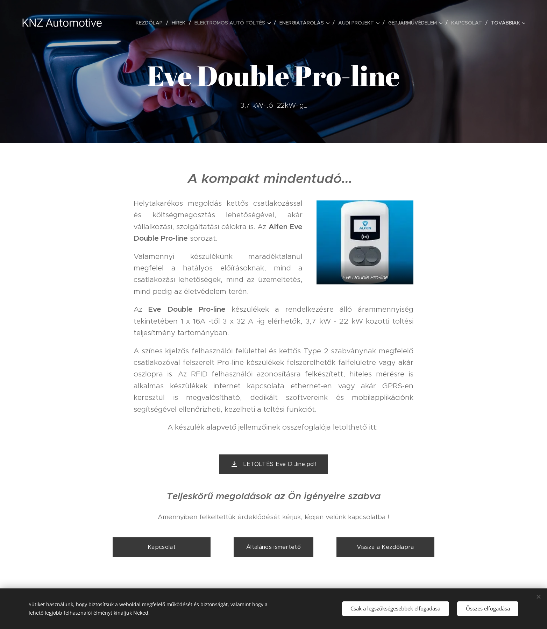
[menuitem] (151, 22)
